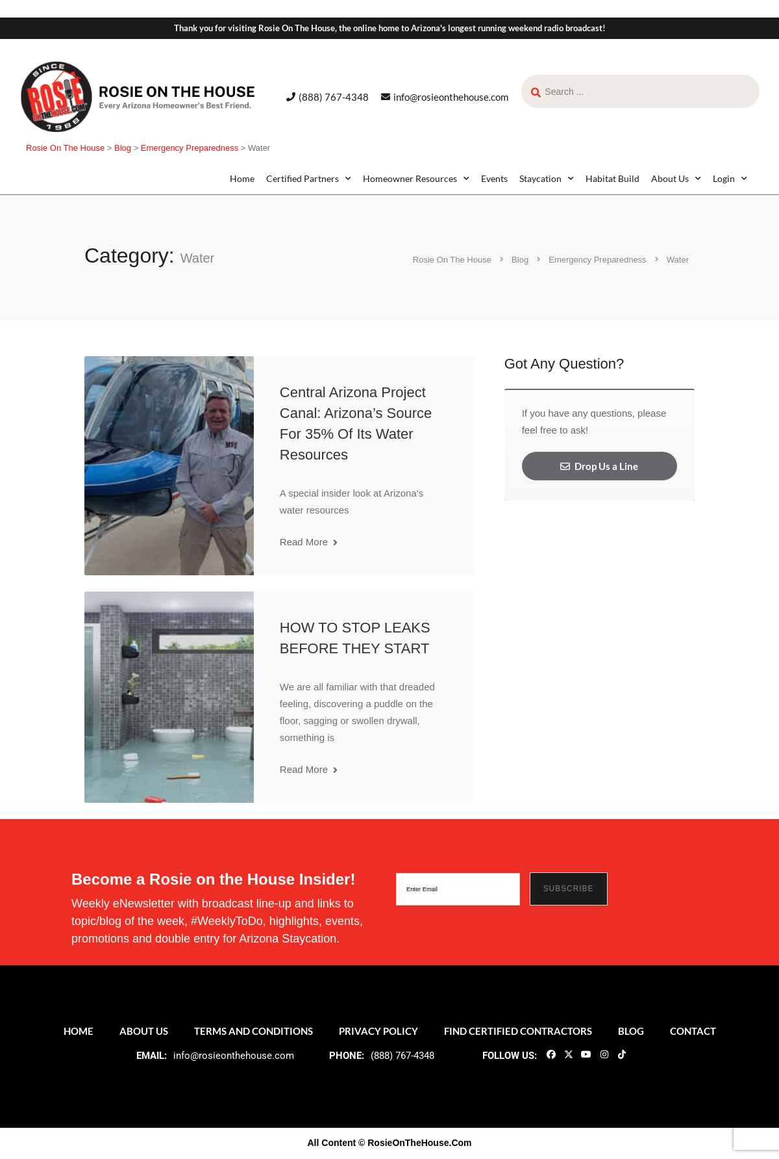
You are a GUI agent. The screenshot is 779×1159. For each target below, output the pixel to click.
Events (494, 178)
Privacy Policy (378, 1031)
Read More (309, 541)
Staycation (546, 179)
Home (242, 178)
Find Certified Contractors (518, 1031)
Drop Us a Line (599, 466)
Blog (631, 1031)
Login (730, 179)
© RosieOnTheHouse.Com (414, 1143)
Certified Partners (308, 179)
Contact (693, 1031)
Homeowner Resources (416, 179)
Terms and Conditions (253, 1031)
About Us (676, 179)
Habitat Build (612, 178)
